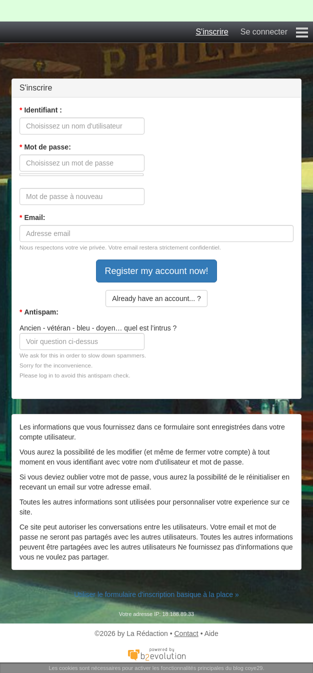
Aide (211, 634)
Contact (186, 634)
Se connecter (264, 32)
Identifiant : (41, 110)
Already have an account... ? (156, 298)
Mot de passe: (45, 147)
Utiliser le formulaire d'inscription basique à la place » (156, 594)
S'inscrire (212, 32)
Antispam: (39, 312)
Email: (32, 218)
